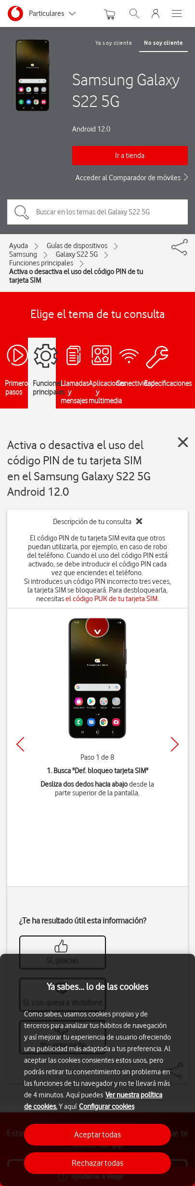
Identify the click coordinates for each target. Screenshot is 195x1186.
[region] (97, 1070)
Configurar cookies (106, 1106)
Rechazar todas (97, 1163)
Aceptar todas (97, 1134)
